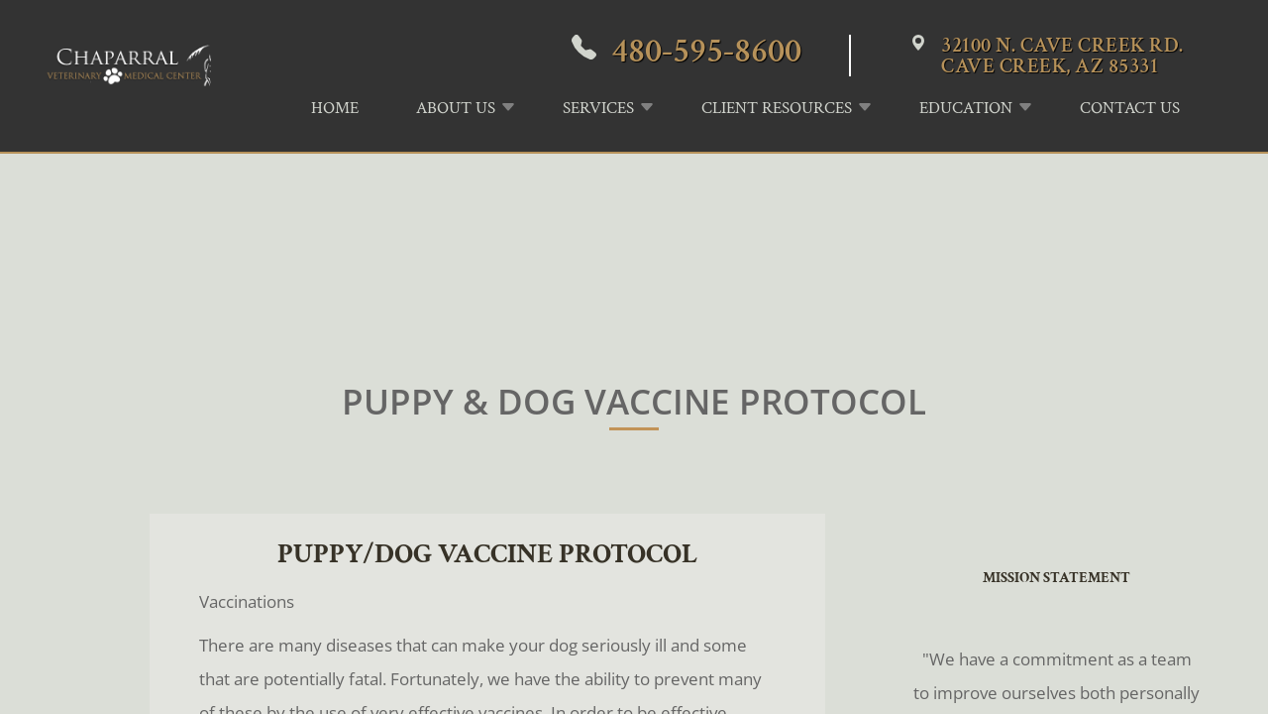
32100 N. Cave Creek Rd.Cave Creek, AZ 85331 (1062, 55)
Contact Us (1130, 108)
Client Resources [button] (776, 108)
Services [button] (598, 108)
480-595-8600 (706, 51)
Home (335, 108)
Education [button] (965, 108)
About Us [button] (455, 108)
